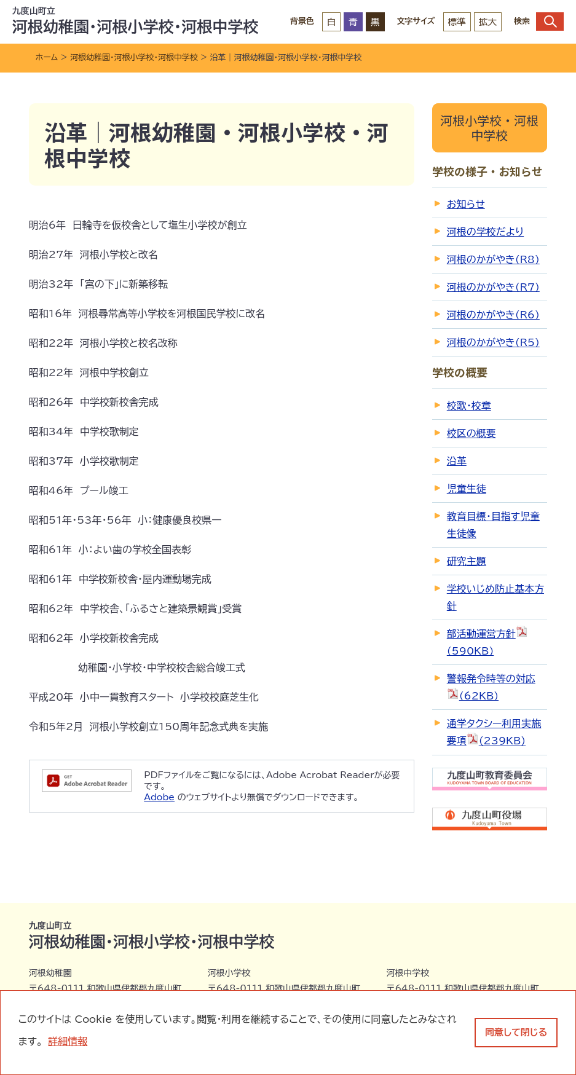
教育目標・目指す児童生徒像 (493, 524)
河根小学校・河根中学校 (489, 127)
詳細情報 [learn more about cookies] (67, 1041)
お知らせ (466, 204)
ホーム (47, 57)
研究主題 (466, 561)
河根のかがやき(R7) (493, 287)
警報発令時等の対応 (491, 687)
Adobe (159, 797)
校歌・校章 (469, 406)
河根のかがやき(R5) (493, 342)
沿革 (457, 461)
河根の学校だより (485, 232)
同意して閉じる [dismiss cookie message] (516, 1032)
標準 (457, 21)
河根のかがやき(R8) (493, 259)
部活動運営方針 (487, 640)
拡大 (488, 21)
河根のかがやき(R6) (493, 315)
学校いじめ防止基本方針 (495, 597)
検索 (539, 21)
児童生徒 (466, 489)
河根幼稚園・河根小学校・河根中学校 (134, 57)
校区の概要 (471, 433)
